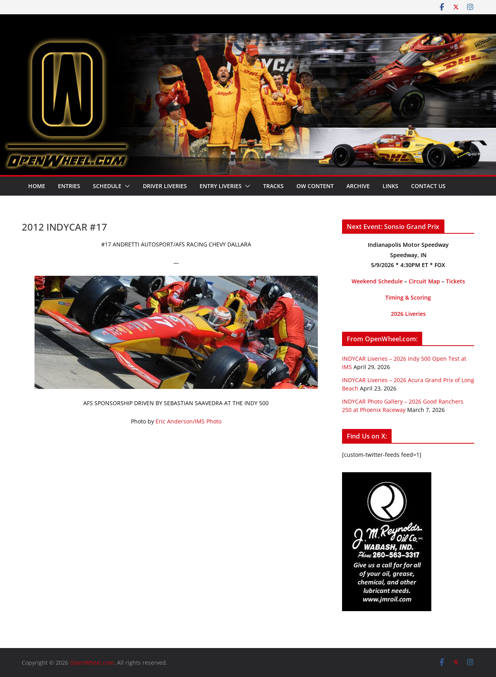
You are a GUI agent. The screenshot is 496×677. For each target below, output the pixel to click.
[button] (125, 186)
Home (36, 186)
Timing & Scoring (408, 297)
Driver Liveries (165, 186)
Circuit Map (424, 281)
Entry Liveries (221, 186)
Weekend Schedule (377, 281)
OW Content (315, 186)
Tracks (273, 186)
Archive (358, 186)
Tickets (455, 281)
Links (390, 186)
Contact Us (428, 186)
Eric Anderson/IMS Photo (188, 421)
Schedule (107, 186)
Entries (69, 186)
